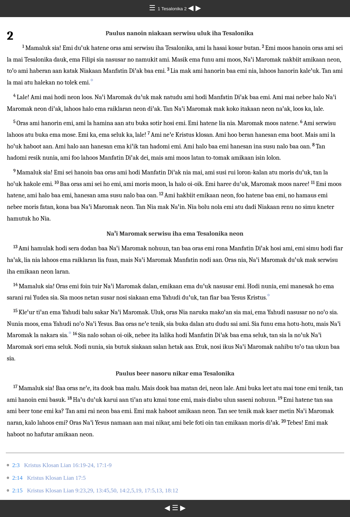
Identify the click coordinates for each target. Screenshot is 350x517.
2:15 (17, 490)
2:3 (16, 465)
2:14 (17, 478)
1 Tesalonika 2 (173, 8)
